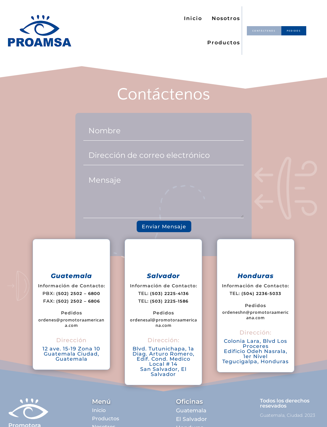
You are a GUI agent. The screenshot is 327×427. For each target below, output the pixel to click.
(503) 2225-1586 (169, 301)
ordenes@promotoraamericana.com (71, 322)
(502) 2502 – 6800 (78, 293)
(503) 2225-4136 (169, 293)
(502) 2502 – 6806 (78, 301)
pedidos (295, 31)
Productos (223, 43)
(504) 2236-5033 (261, 293)
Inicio (193, 18)
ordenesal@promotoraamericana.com (163, 322)
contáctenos (262, 31)
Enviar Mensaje (164, 227)
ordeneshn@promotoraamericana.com (255, 314)
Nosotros (226, 18)
